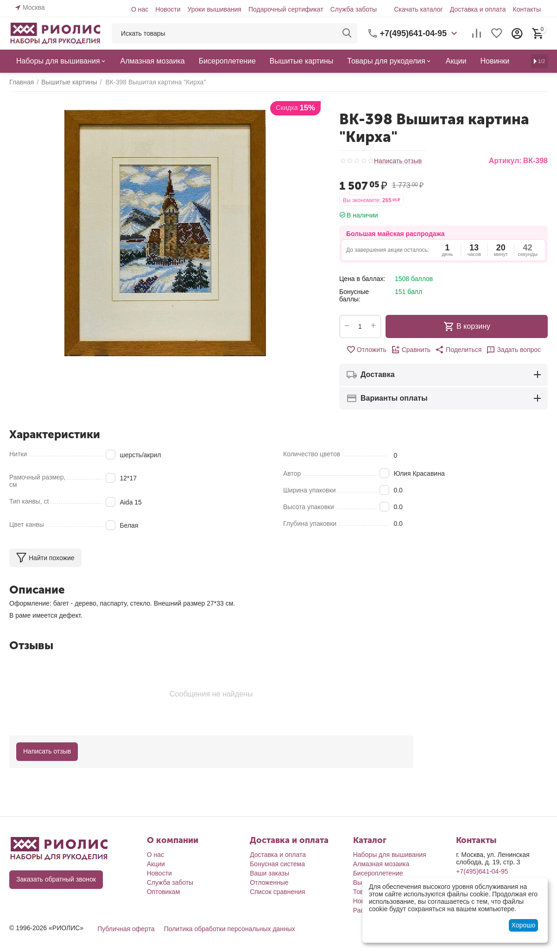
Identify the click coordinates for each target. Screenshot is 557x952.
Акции (156, 864)
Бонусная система (277, 864)
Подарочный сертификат (285, 9)
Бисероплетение (378, 873)
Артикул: (505, 161)
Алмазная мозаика (381, 864)
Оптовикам (163, 891)
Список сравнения (277, 891)
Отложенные (269, 882)
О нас (139, 9)
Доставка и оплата (478, 9)
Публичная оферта (126, 929)
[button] (458, 349)
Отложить (366, 349)
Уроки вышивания (214, 9)
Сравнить (410, 349)
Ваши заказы (269, 873)
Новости (167, 9)
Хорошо (524, 925)
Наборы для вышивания (389, 854)
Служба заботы (353, 9)
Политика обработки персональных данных (229, 929)
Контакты (527, 9)
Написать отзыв (398, 161)
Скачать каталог (418, 9)
